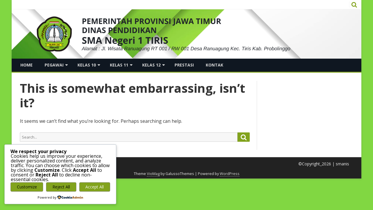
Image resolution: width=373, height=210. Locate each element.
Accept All (94, 187)
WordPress (230, 173)
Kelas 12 (151, 65)
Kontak (214, 65)
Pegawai (54, 65)
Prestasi (184, 65)
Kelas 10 (87, 65)
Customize (27, 187)
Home (26, 65)
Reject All (61, 187)
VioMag (153, 173)
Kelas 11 (119, 65)
